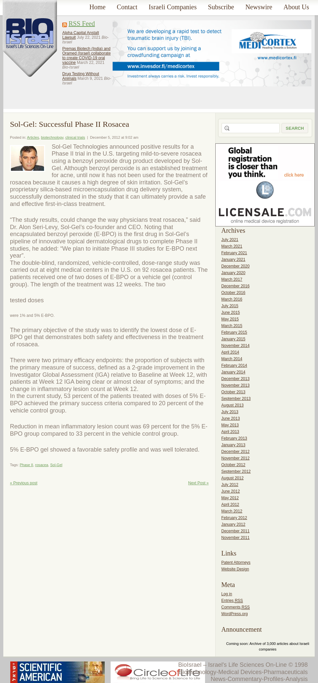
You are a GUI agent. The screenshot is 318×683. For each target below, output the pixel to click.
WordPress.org (234, 613)
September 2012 (236, 471)
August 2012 (232, 478)
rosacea (41, 465)
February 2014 (234, 365)
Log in (226, 594)
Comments (235, 607)
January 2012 (233, 524)
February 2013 (234, 438)
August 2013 (232, 405)
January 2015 (233, 339)
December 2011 (235, 531)
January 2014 (233, 372)
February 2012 (234, 517)
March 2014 (231, 359)
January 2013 (233, 445)
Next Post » (198, 483)
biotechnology (52, 137)
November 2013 (235, 385)
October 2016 (233, 292)
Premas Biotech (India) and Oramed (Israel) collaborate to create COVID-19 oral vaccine (86, 55)
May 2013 (230, 425)
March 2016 (231, 299)
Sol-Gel (56, 465)
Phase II (26, 465)
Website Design (235, 569)
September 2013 (236, 398)
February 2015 (234, 332)
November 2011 (235, 537)
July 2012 (229, 484)
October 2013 (233, 392)
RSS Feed (82, 23)
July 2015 (229, 306)
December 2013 (235, 378)
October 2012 (233, 465)
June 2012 (230, 491)
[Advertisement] (138, 59)
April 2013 (230, 431)
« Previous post (23, 483)
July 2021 (229, 239)
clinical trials (75, 137)
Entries (232, 600)
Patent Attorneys (235, 562)
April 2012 (230, 504)
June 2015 (230, 312)
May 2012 (230, 498)
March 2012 (231, 511)
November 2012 (235, 458)
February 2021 (234, 253)
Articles (33, 137)
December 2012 (235, 451)
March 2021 (231, 246)
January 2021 (233, 259)
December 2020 (235, 266)
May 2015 (230, 319)
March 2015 (231, 325)
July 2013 (229, 412)
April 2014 (230, 352)
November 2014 (235, 345)
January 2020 (233, 272)
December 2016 (235, 286)
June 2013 (230, 418)
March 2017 (231, 279)
